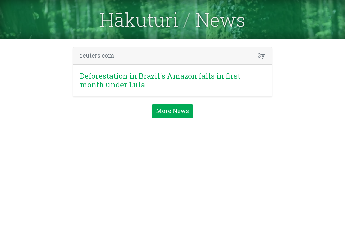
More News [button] (172, 111)
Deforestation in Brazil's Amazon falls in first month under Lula (160, 80)
